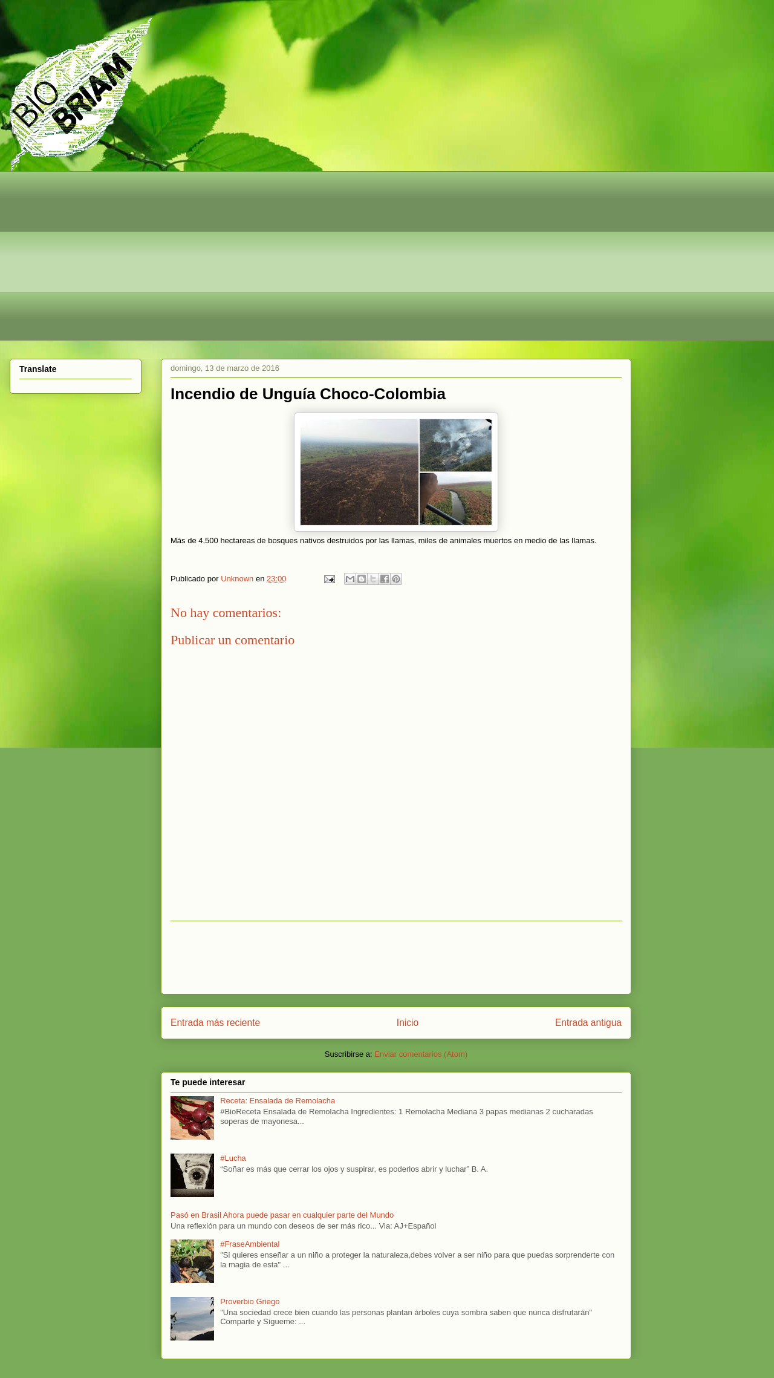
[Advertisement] (381, 256)
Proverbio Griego (249, 1301)
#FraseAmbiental (249, 1244)
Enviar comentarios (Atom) (420, 1054)
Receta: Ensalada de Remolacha (277, 1100)
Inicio (407, 1022)
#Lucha (233, 1158)
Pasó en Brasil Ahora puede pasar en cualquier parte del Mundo (282, 1215)
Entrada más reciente (215, 1022)
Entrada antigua (588, 1022)
